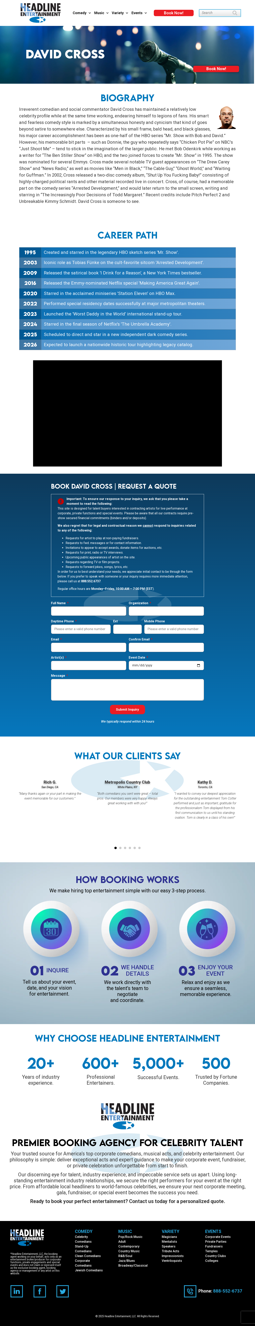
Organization (139, 603)
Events (139, 13)
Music (101, 13)
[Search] (236, 13)
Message (58, 676)
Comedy (82, 13)
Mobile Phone (154, 621)
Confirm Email (139, 639)
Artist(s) (58, 657)
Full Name (59, 603)
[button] (115, 848)
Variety (120, 13)
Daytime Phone (63, 621)
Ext (115, 621)
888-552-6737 (227, 1291)
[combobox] (215, 13)
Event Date (137, 657)
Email (55, 639)
